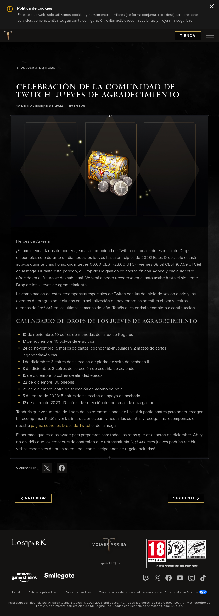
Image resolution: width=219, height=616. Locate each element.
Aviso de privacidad (43, 592)
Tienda (188, 36)
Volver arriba (109, 545)
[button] (109, 171)
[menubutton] (210, 35)
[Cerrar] (212, 6)
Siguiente (186, 498)
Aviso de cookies (78, 592)
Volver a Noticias (36, 68)
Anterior (33, 498)
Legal (16, 592)
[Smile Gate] (59, 578)
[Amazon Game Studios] (24, 578)
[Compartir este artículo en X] (47, 468)
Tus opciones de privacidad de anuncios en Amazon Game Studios (153, 592)
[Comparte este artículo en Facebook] (62, 468)
